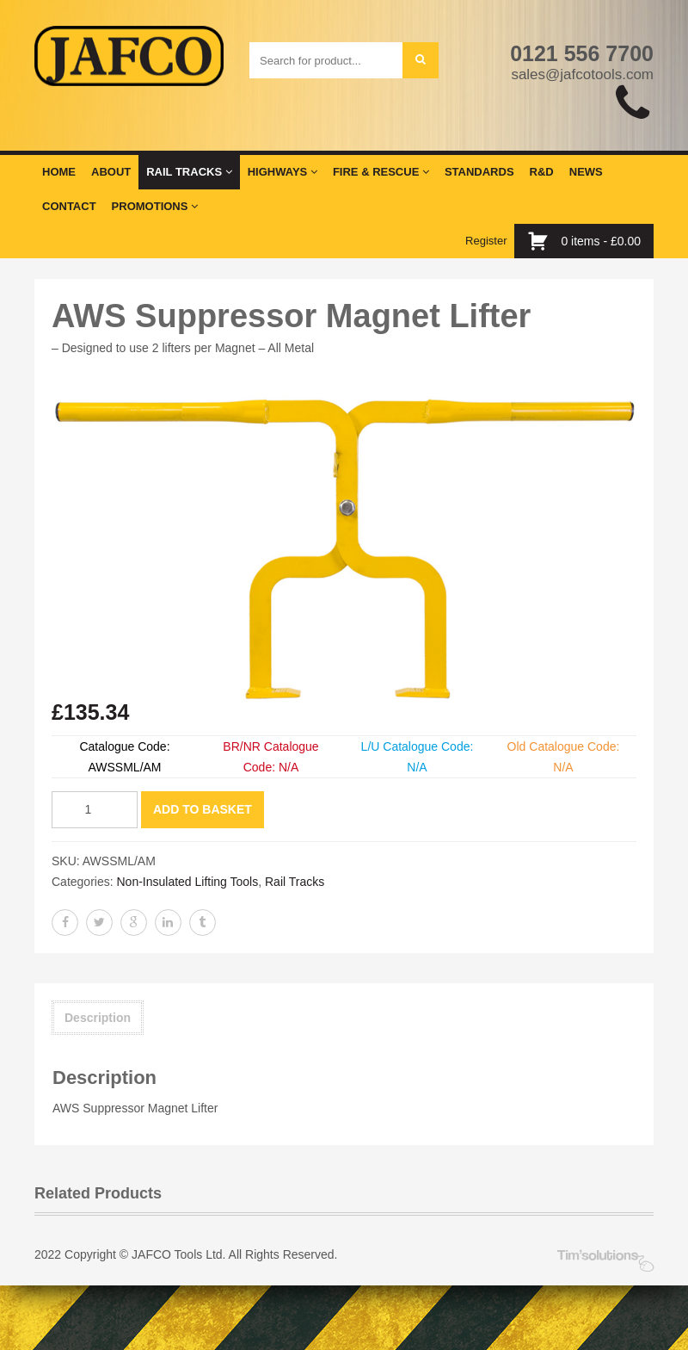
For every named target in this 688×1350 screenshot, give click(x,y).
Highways (282, 171)
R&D (542, 171)
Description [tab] (97, 1018)
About (111, 171)
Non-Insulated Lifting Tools (187, 882)
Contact (69, 206)
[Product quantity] (95, 809)
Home (59, 171)
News (586, 171)
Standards (479, 171)
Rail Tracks (188, 171)
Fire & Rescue (381, 171)
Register (486, 240)
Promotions (155, 206)
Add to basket (202, 809)
